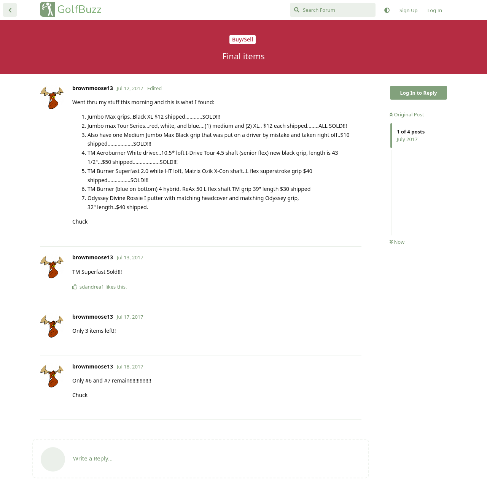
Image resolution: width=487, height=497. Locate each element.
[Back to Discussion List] (10, 10)
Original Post (407, 114)
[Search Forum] (333, 10)
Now (397, 241)
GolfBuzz (79, 9)
